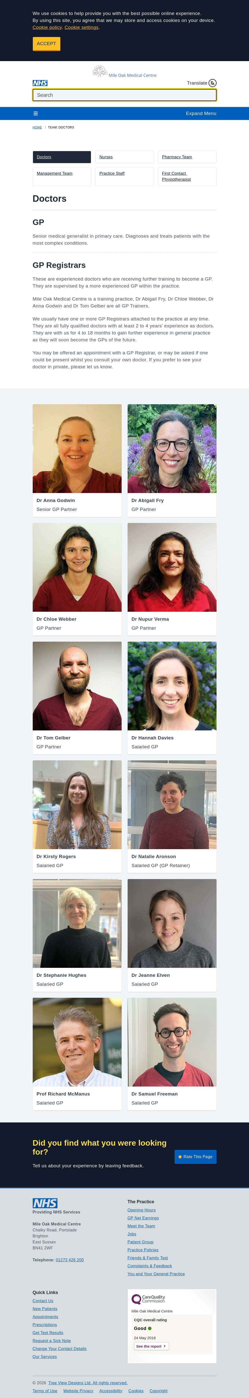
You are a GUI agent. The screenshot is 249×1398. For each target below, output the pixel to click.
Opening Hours (142, 1210)
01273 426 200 (70, 1260)
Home (37, 127)
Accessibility (110, 1391)
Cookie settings (82, 27)
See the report (149, 1346)
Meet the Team (141, 1226)
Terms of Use (45, 1391)
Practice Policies (143, 1250)
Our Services (45, 1357)
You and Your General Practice (156, 1274)
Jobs (132, 1234)
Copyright (159, 1391)
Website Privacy (78, 1391)
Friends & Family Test (148, 1258)
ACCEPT (46, 43)
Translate (201, 83)
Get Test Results (48, 1333)
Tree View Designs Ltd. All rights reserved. (88, 1383)
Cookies (136, 1391)
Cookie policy (47, 27)
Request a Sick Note (52, 1341)
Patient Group (141, 1242)
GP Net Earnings (143, 1218)
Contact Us (43, 1301)
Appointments (45, 1317)
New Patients (45, 1309)
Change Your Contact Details (60, 1349)
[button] (62, 157)
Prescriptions (45, 1325)
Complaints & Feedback (150, 1266)
